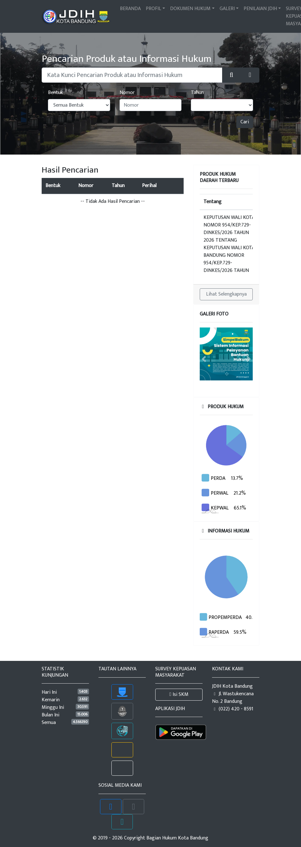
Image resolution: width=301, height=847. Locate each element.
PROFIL (153, 8)
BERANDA (130, 8)
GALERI (227, 8)
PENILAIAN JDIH (260, 8)
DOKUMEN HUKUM (190, 8)
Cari (244, 122)
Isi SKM (178, 694)
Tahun (197, 93)
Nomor (127, 93)
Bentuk (55, 93)
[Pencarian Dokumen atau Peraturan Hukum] (132, 75)
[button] (249, 75)
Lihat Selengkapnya (226, 294)
